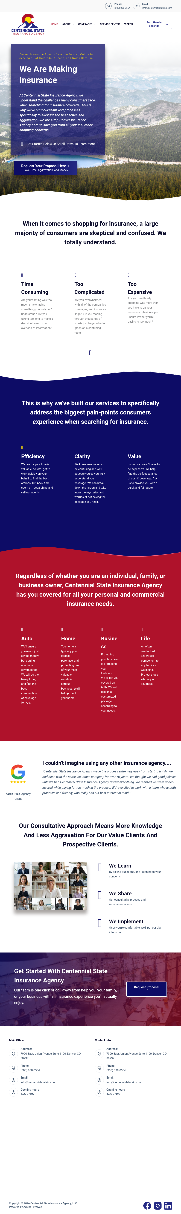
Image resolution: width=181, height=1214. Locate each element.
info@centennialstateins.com (157, 8)
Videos (128, 24)
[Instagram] (158, 1206)
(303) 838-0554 (122, 8)
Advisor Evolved (33, 1207)
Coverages (87, 24)
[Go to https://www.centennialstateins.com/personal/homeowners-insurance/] (70, 664)
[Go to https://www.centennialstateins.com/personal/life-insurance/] (150, 657)
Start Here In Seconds (157, 24)
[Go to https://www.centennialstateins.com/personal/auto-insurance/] (30, 666)
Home (54, 24)
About (68, 24)
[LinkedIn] (168, 1206)
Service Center (110, 24)
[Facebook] (147, 1206)
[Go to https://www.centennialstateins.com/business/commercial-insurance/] (110, 670)
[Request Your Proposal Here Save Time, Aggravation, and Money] (45, 168)
